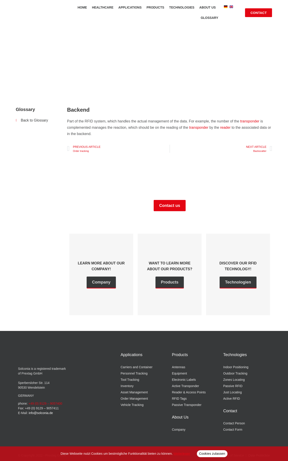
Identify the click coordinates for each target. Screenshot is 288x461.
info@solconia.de (41, 413)
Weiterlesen (181, 453)
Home (82, 7)
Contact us (169, 205)
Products (155, 7)
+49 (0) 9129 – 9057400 (45, 403)
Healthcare (102, 7)
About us (207, 7)
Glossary (209, 18)
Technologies (181, 7)
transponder (249, 121)
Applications (130, 7)
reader (225, 127)
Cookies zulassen (212, 453)
